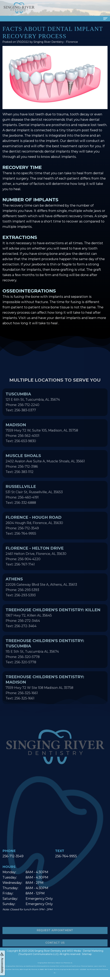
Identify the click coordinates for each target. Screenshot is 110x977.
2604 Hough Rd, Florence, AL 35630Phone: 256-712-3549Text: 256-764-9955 (34, 537)
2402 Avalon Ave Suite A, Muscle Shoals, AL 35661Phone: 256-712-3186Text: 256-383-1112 (45, 475)
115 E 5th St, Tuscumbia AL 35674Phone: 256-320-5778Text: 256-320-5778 (45, 663)
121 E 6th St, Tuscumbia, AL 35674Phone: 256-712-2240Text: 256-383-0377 (33, 413)
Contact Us (55, 954)
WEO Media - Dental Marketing (85, 950)
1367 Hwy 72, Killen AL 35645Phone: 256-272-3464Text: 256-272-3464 (53, 629)
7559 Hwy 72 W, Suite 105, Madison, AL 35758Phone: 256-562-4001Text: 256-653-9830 (42, 444)
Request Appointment (55, 942)
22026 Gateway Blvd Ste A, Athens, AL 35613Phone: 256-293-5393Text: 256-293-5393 (41, 598)
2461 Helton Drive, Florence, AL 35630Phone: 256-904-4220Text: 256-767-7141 (36, 567)
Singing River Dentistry (47, 950)
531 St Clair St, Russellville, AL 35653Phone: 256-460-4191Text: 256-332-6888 (34, 506)
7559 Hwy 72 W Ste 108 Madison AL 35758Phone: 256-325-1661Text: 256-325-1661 (45, 699)
